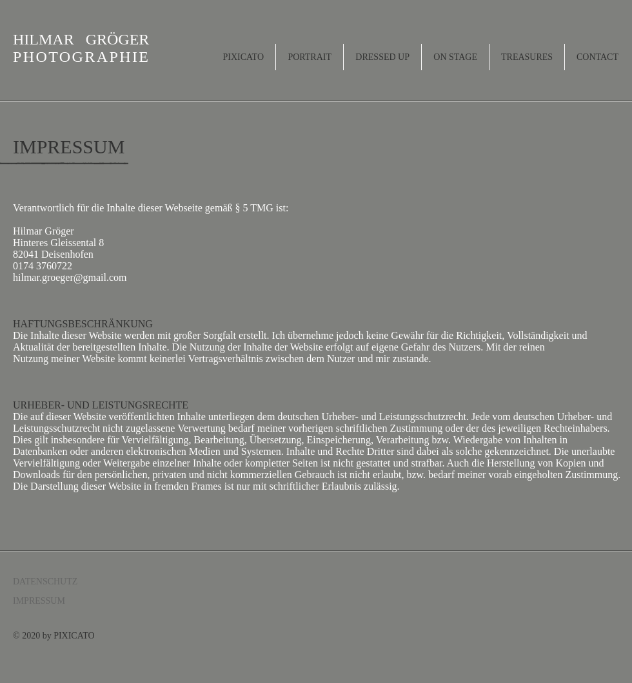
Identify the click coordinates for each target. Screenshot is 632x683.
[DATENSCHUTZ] (58, 581)
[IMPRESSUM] (58, 601)
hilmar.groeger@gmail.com (69, 277)
